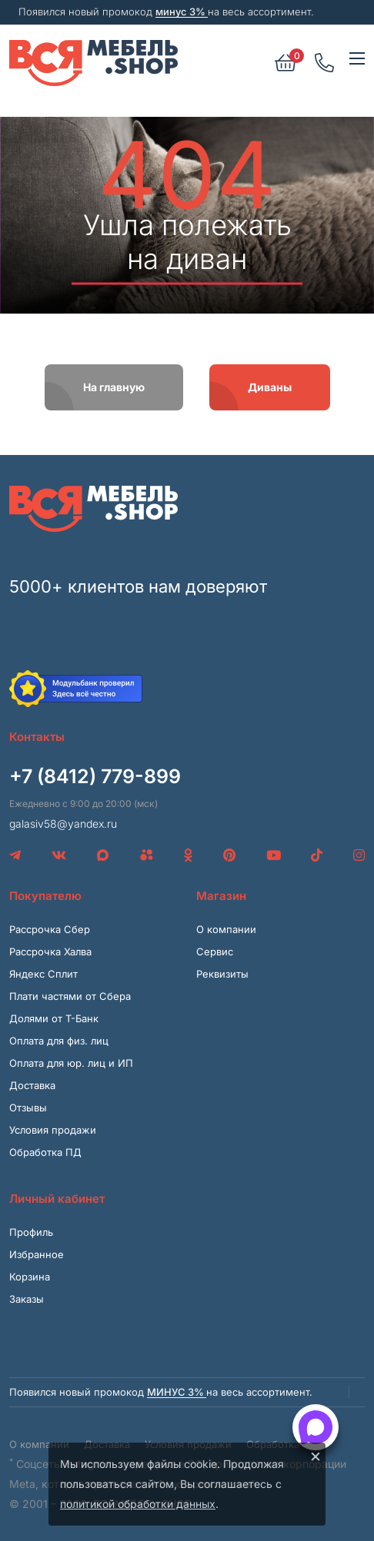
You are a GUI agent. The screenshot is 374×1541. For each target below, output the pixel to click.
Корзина (29, 1276)
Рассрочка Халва (50, 951)
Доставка (32, 1085)
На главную (114, 387)
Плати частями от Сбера (70, 996)
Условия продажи (52, 1130)
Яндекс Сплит (43, 974)
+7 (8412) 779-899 (95, 776)
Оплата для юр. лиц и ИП (71, 1063)
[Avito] (146, 855)
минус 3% (181, 11)
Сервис (214, 951)
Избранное (36, 1254)
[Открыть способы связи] (315, 1427)
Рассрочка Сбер (49, 929)
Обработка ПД (45, 1152)
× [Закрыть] (315, 1455)
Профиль (31, 1232)
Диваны (270, 387)
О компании (226, 929)
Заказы (26, 1299)
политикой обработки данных (137, 1503)
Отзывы (28, 1107)
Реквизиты (222, 974)
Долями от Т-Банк (54, 1018)
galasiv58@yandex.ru (63, 823)
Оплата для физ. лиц (59, 1041)
